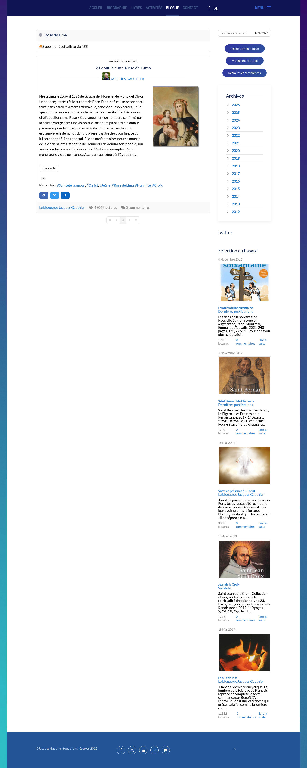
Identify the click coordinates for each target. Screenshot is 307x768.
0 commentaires (138, 207)
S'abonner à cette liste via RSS (65, 46)
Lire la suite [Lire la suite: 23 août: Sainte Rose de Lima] (48, 168)
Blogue (172, 7)
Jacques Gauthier (127, 79)
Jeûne (105, 185)
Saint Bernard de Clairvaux (236, 401)
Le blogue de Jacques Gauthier (62, 207)
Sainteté (65, 185)
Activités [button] (154, 7)
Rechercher (261, 33)
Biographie (117, 7)
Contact (190, 7)
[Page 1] (123, 220)
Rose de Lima (124, 185)
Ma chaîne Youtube (245, 60)
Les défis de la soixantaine (235, 308)
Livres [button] (136, 7)
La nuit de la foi (228, 678)
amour (80, 185)
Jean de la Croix (228, 584)
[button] (263, 8)
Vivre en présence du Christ (236, 491)
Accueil (96, 7)
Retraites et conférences (244, 73)
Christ (93, 185)
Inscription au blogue (244, 48)
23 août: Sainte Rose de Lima (123, 67)
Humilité (144, 185)
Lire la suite (263, 341)
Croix (158, 185)
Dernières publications (235, 311)
